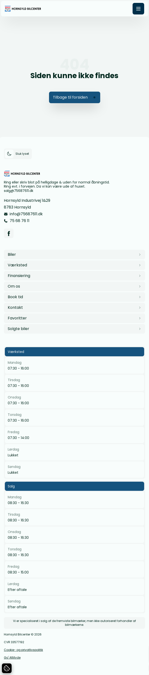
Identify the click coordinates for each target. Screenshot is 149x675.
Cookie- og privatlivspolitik (23, 650)
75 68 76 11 (19, 220)
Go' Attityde (12, 658)
